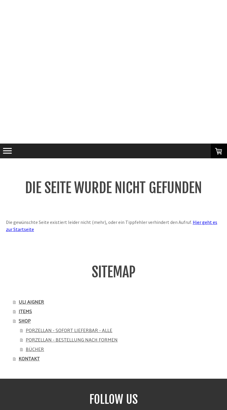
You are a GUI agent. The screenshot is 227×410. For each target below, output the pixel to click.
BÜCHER (35, 349)
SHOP (25, 320)
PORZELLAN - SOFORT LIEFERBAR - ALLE (69, 330)
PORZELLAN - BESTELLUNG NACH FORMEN (72, 339)
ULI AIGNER (31, 301)
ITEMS (25, 311)
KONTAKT (29, 358)
